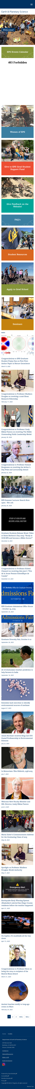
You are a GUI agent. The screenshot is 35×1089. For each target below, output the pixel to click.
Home (4, 1034)
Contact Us (5, 1051)
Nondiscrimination (6, 1078)
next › (21, 1017)
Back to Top (30, 1086)
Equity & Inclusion (7, 1061)
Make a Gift (5, 1057)
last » (28, 1017)
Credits (10, 1034)
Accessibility (5, 1076)
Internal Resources (7, 1054)
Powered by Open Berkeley (9, 1073)
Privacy (3, 1081)
